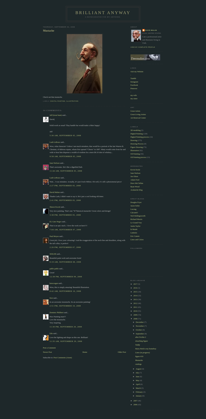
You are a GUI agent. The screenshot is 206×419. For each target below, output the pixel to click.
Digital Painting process (140, 137)
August (139, 369)
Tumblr (133, 78)
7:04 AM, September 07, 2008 (65, 229)
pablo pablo (54, 268)
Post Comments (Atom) (63, 357)
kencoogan (54, 283)
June (138, 376)
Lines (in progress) (142, 352)
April (138, 384)
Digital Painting (57, 101)
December (140, 322)
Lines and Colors (137, 239)
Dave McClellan (137, 183)
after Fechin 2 (140, 337)
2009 (135, 315)
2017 (135, 284)
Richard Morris (136, 219)
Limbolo (134, 233)
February (139, 392)
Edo (51, 333)
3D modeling (136, 130)
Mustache (48, 30)
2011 (135, 307)
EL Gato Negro (56, 221)
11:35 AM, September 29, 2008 (66, 341)
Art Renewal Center (138, 118)
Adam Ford (135, 180)
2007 (135, 401)
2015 (135, 292)
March (138, 388)
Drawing (134, 140)
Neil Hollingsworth (138, 216)
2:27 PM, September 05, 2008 (65, 185)
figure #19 (139, 356)
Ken (51, 298)
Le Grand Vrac (136, 223)
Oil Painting (135, 154)
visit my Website (137, 71)
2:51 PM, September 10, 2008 (65, 306)
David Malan (55, 192)
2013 (135, 299)
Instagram (134, 82)
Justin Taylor (135, 226)
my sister (134, 98)
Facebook (134, 85)
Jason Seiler (135, 206)
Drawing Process (137, 144)
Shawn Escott (55, 207)
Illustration (72, 101)
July (137, 373)
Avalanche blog (137, 190)
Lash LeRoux (55, 142)
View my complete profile (143, 47)
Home (84, 352)
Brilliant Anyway (103, 12)
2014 (135, 295)
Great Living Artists (138, 114)
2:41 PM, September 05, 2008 (65, 200)
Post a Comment (49, 348)
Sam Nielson (55, 163)
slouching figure (141, 341)
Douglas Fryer (136, 202)
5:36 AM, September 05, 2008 (65, 135)
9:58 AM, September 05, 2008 (65, 156)
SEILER (53, 254)
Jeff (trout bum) (56, 115)
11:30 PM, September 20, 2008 (66, 327)
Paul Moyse (54, 236)
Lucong (133, 209)
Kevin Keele (135, 170)
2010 (135, 311)
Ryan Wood (135, 186)
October (139, 330)
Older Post (122, 352)
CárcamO (134, 212)
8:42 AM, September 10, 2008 (65, 291)
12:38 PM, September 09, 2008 (66, 276)
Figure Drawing (137, 147)
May (138, 380)
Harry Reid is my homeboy (145, 349)
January (139, 396)
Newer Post (47, 352)
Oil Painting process (138, 157)
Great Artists (135, 111)
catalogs (138, 364)
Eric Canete (135, 236)
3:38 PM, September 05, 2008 (65, 215)
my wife (134, 95)
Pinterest (134, 88)
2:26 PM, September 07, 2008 (65, 247)
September (140, 334)
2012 (135, 303)
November (140, 326)
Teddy (137, 345)
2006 (135, 404)
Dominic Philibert (57, 312)
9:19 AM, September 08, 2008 (65, 262)
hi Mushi (134, 229)
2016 (135, 288)
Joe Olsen (134, 176)
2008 (135, 319)
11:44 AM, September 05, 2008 (66, 171)
